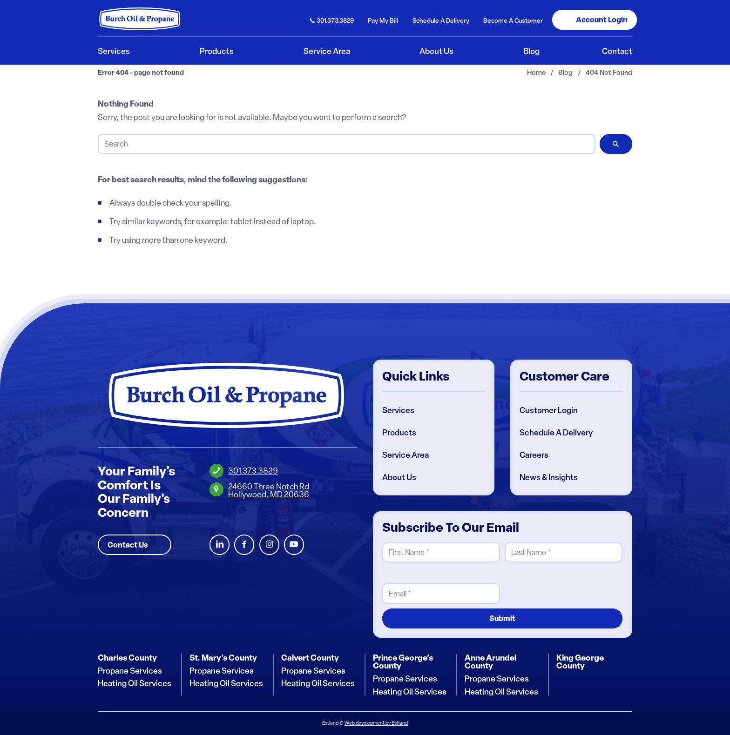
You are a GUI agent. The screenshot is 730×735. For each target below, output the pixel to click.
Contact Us (128, 545)
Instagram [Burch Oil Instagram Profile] (269, 545)
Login (602, 19)
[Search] (346, 144)
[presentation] (575, 586)
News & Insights (549, 477)
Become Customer (513, 20)
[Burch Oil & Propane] (140, 18)
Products (399, 432)
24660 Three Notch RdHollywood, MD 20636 (268, 490)
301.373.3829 (335, 20)
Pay (383, 20)
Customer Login (549, 410)
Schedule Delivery (440, 20)
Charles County (127, 658)
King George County (580, 662)
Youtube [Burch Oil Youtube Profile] (294, 545)
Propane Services (130, 671)
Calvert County (310, 658)
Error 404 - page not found (141, 72)
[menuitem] (332, 20)
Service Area (405, 455)
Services (398, 410)
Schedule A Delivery (556, 432)
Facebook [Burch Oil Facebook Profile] (244, 545)
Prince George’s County (403, 662)
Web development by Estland (376, 723)
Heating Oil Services (134, 683)
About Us (399, 477)
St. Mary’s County (223, 658)
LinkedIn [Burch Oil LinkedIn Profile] (220, 545)
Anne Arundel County (490, 662)
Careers (534, 455)
